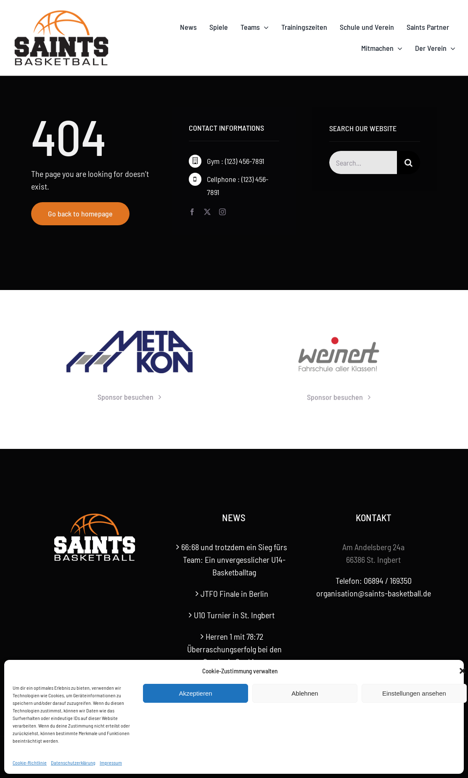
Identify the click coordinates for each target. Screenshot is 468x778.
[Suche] (408, 163)
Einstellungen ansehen (414, 693)
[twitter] (207, 211)
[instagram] (222, 211)
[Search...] (363, 163)
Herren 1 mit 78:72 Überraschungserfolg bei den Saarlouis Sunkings (234, 649)
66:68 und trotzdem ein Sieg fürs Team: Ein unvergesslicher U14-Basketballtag (234, 559)
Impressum (111, 762)
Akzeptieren (195, 693)
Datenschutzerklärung (73, 762)
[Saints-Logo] (61, 13)
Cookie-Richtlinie (30, 762)
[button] (462, 671)
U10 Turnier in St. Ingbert (234, 615)
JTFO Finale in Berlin (234, 593)
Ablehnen (304, 693)
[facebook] (192, 211)
